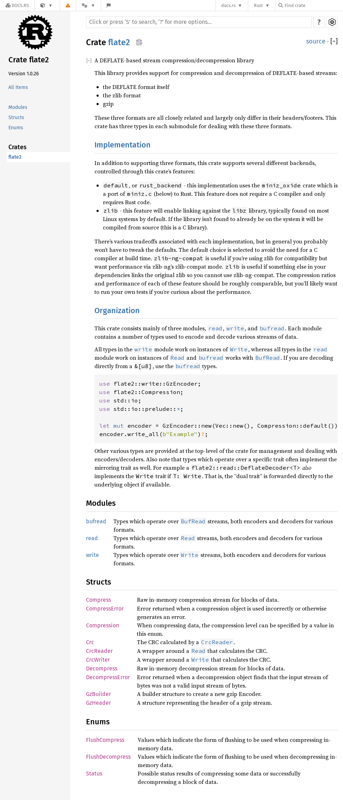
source (315, 41)
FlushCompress (105, 740)
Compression (102, 625)
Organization (117, 310)
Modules (17, 107)
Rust (258, 5)
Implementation (122, 145)
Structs (16, 117)
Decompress (101, 668)
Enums (15, 128)
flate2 (14, 157)
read (92, 538)
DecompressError (108, 677)
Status (94, 773)
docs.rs (228, 5)
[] (334, 41)
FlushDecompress (108, 756)
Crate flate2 (28, 59)
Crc (90, 642)
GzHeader (98, 702)
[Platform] (88, 5)
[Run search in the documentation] (199, 22)
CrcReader (99, 651)
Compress (98, 599)
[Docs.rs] (17, 5)
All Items (18, 87)
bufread (96, 521)
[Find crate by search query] (313, 5)
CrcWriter (98, 659)
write (92, 555)
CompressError (105, 608)
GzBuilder (98, 694)
